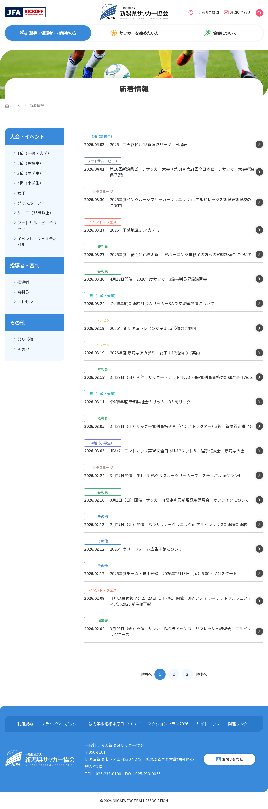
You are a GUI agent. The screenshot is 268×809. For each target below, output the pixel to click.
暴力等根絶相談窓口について (114, 724)
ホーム (15, 105)
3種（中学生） (30, 173)
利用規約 (25, 724)
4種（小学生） (30, 183)
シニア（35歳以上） (35, 213)
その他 (23, 349)
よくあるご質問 (207, 12)
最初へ (146, 674)
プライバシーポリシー (61, 724)
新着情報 (37, 105)
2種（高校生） (30, 163)
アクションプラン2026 (168, 724)
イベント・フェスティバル (37, 241)
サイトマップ (208, 724)
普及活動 (25, 339)
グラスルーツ (29, 203)
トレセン (25, 302)
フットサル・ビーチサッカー (37, 226)
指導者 (23, 282)
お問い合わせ (240, 12)
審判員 (23, 292)
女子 (21, 193)
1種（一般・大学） (34, 153)
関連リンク (238, 724)
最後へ (201, 674)
